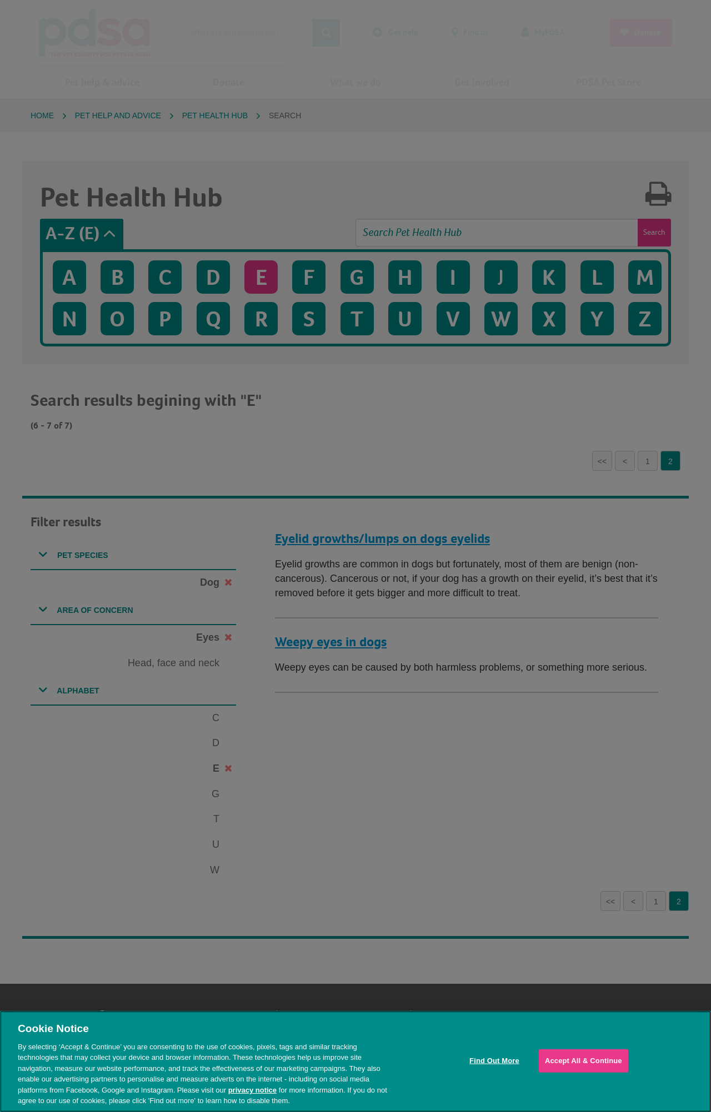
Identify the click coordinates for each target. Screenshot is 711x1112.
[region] (355, 1061)
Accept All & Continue (583, 1060)
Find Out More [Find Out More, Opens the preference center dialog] (494, 1060)
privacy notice (252, 1090)
